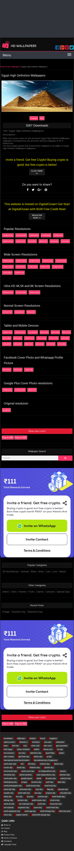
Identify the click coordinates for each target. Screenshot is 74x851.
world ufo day (9, 804)
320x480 (66, 241)
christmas (36, 742)
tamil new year (64, 811)
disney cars (48, 749)
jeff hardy (31, 764)
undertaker (60, 742)
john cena (47, 746)
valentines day (35, 753)
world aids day (9, 789)
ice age (60, 749)
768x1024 (30, 338)
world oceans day (39, 800)
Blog (4, 831)
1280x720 (20, 273)
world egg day (30, 811)
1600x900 (34, 235)
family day (21, 768)
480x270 (33, 390)
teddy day (7, 797)
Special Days (63, 591)
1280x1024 (9, 241)
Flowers (23, 591)
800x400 (18, 338)
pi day (49, 757)
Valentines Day (35, 612)
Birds (41, 571)
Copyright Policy (8, 844)
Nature (63, 571)
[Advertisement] (37, 18)
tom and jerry (9, 753)
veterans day (65, 778)
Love (55, 571)
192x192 (18, 370)
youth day (41, 804)
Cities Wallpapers (14, 67)
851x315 (7, 370)
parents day (49, 768)
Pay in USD (21, 437)
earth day (49, 782)
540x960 (66, 338)
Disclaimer (6, 841)
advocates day (25, 789)
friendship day (9, 775)
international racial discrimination (16, 760)
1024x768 (21, 241)
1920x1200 (48, 261)
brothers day (22, 800)
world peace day (10, 778)
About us (6, 825)
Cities (14, 591)
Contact (5, 828)
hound (42, 738)
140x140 (29, 370)
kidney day (38, 757)
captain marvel (21, 815)
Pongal (6, 612)
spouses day (63, 789)
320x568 (51, 344)
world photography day (13, 786)
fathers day (58, 764)
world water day (10, 764)
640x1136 (54, 338)
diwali (39, 778)
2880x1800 (9, 261)
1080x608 (8, 390)
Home (3, 67)
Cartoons (50, 591)
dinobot (32, 738)
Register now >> (38, 216)
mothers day (44, 764)
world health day (58, 797)
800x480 (7, 338)
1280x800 (8, 273)
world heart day (52, 807)
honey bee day (55, 804)
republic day (8, 793)
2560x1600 (22, 261)
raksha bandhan (25, 775)
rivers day (7, 815)
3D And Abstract (11, 571)
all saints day (51, 778)
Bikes (34, 571)
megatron (53, 738)
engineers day (23, 807)
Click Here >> (37, 172)
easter (61, 753)
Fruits (32, 591)
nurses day (8, 768)
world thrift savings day (41, 815)
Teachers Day (19, 612)
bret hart (15, 746)
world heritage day (47, 811)
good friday (50, 753)
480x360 (18, 344)
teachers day (65, 775)
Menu (7, 55)
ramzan (63, 771)
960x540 (56, 332)
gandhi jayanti (26, 778)
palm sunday (9, 757)
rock (25, 746)
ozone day (38, 807)
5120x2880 (22, 292)
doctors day (54, 800)
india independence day (45, 775)
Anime (6, 591)
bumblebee (8, 738)
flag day (50, 789)
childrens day (34, 768)
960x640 (45, 332)
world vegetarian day (12, 811)
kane (6, 746)
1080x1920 (21, 332)
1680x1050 (9, 267)
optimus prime (9, 742)
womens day (36, 782)
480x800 (7, 344)
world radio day (24, 793)
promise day (42, 797)
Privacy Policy (8, 835)
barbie (36, 749)
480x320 (44, 241)
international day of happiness (45, 760)
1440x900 (46, 235)
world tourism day (33, 786)
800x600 (33, 241)
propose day (50, 793)
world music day (27, 771)
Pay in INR (8, 437)
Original (7, 410)
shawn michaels (23, 749)
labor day (61, 782)
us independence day (47, 771)
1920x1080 (22, 235)
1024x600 (20, 312)
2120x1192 (21, 390)
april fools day (23, 757)
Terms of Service (9, 838)
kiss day (19, 797)
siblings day (8, 800)
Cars (48, 571)
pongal (24, 782)
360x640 (55, 241)
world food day (50, 786)
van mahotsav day (26, 804)
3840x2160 (9, 292)
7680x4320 (35, 292)
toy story (22, 753)
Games (40, 591)
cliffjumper (21, 738)
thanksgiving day (10, 782)
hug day (30, 797)
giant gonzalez (61, 746)
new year (47, 742)
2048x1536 (9, 235)
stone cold (35, 746)
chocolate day (65, 793)
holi (22, 764)
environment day (10, 771)
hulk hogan (8, 749)
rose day (37, 793)
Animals (26, 571)
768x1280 (42, 338)
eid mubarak (8, 807)
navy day (39, 789)
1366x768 (58, 235)
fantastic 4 (23, 742)
